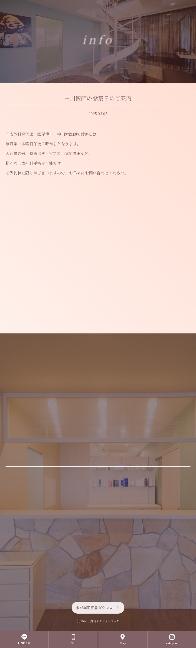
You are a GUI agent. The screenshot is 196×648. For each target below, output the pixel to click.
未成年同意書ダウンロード (98, 607)
